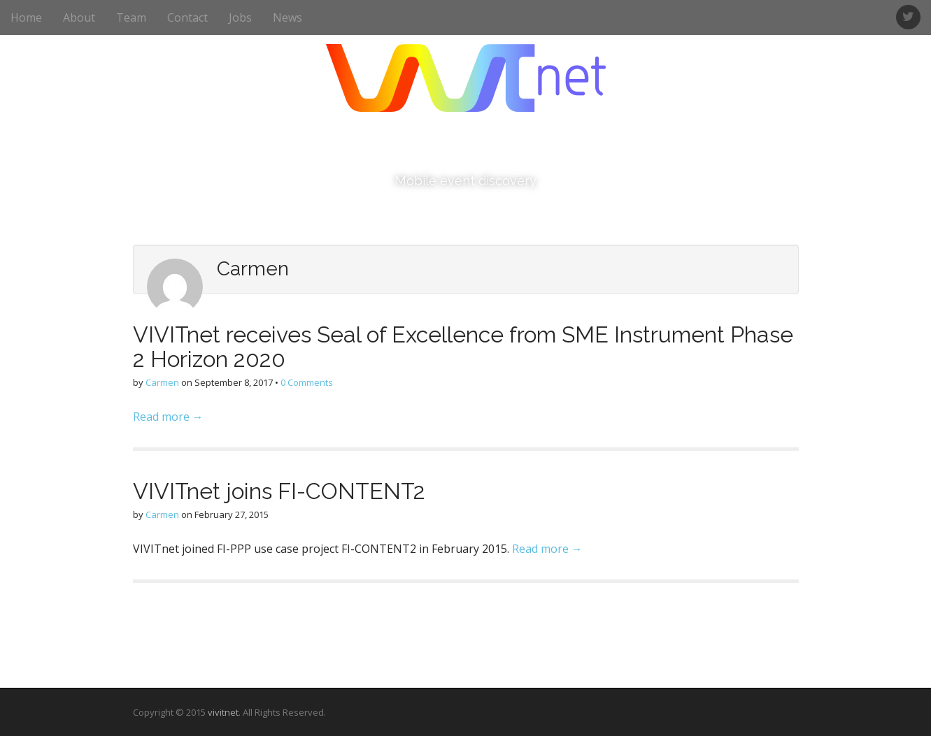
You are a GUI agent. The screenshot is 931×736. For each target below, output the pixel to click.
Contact (187, 17)
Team (131, 17)
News (287, 17)
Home (26, 17)
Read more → (168, 416)
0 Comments (306, 382)
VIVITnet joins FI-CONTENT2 (279, 491)
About (79, 17)
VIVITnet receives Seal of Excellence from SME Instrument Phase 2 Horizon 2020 (463, 347)
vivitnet (223, 712)
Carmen (162, 382)
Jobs (240, 17)
